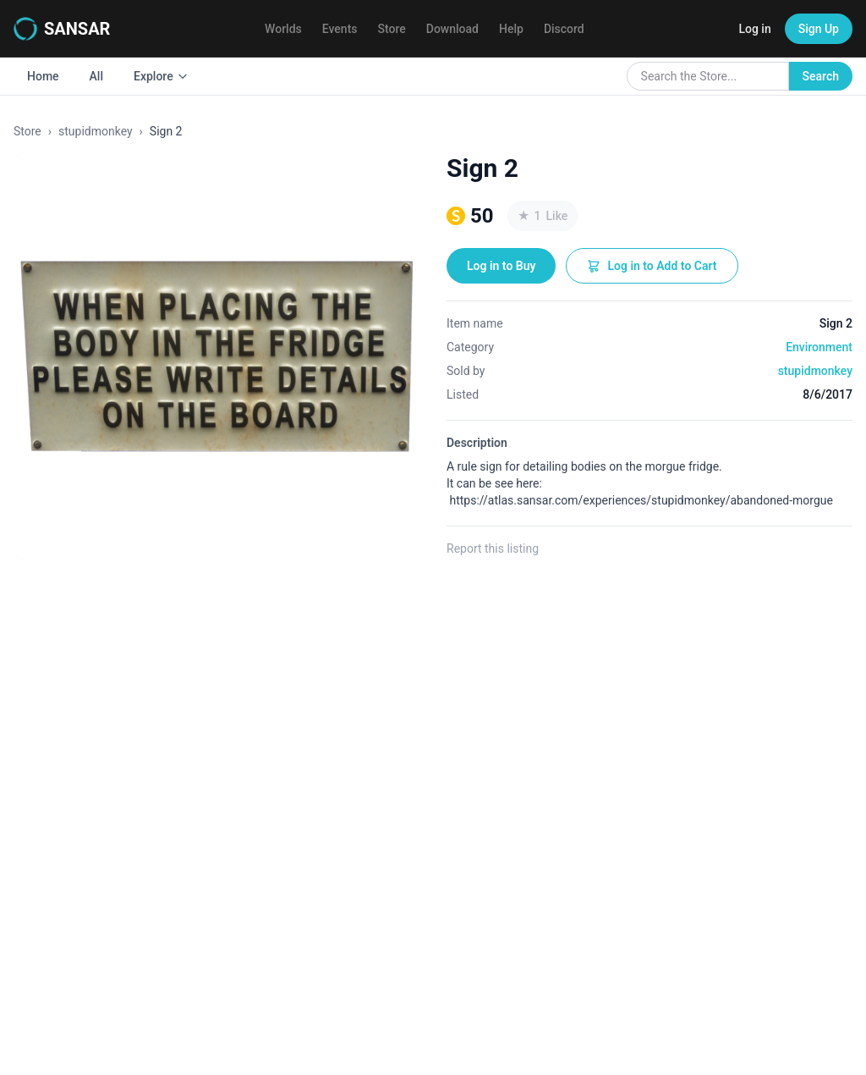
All (96, 76)
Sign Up (818, 29)
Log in (754, 29)
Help (511, 29)
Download (452, 29)
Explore (161, 76)
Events (340, 29)
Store (392, 29)
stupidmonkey (95, 131)
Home (43, 76)
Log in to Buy (501, 266)
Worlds (283, 29)
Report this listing (493, 548)
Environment (819, 347)
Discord (564, 29)
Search (821, 76)
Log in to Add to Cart (651, 266)
